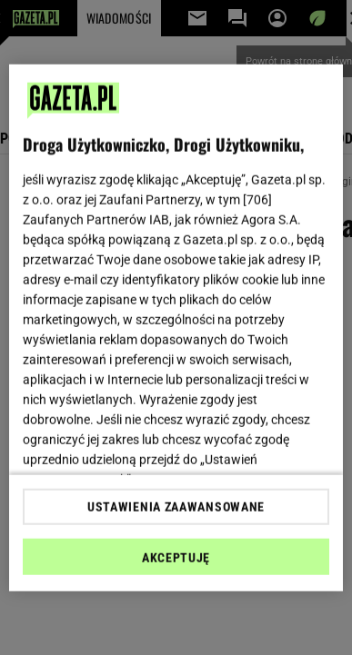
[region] (176, 327)
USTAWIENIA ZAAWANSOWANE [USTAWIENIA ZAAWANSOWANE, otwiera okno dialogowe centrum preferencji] (176, 507)
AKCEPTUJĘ (176, 558)
